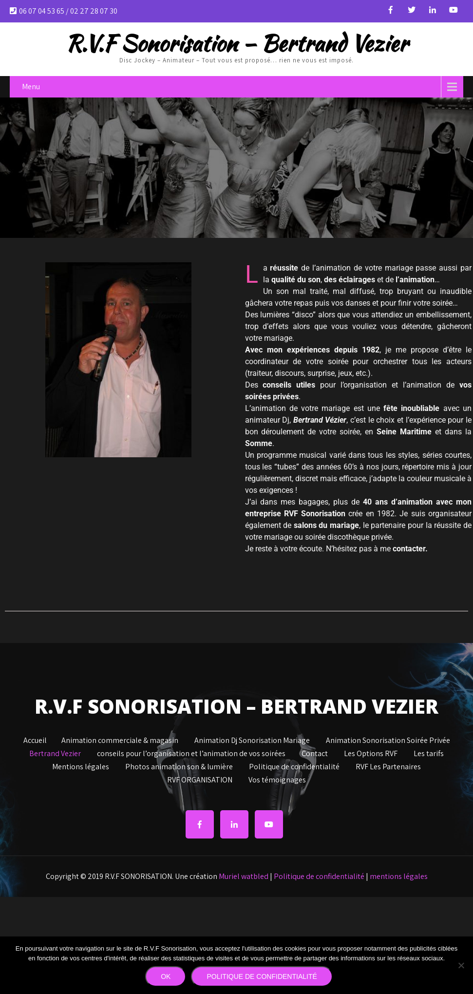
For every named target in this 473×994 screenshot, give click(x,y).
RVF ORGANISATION (199, 778)
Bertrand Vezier (55, 752)
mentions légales (399, 876)
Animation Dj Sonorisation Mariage (252, 739)
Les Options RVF (370, 752)
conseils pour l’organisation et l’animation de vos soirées (191, 752)
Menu (31, 86)
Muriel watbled (243, 876)
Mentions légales (80, 765)
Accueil (35, 739)
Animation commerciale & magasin (119, 739)
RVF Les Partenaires (388, 765)
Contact (315, 752)
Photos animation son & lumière (179, 765)
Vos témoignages (277, 778)
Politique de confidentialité (294, 765)
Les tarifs (429, 752)
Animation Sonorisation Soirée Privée (388, 739)
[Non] (461, 965)
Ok (165, 976)
